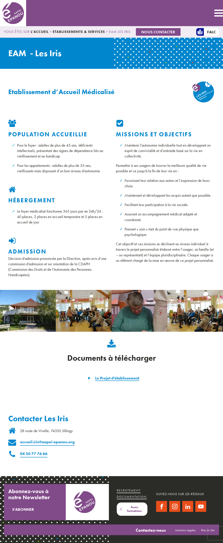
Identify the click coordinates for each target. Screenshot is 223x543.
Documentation (132, 497)
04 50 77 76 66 (33, 453)
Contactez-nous (151, 530)
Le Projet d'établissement (117, 378)
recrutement (129, 490)
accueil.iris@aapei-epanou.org (47, 441)
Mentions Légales (185, 530)
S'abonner (23, 509)
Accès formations (131, 509)
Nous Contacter (158, 31)
